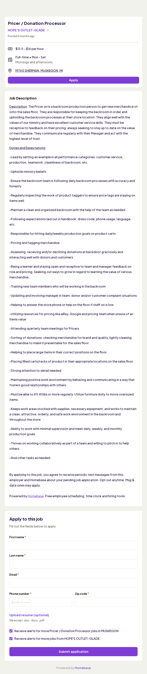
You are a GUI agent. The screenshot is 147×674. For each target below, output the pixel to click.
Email (14, 574)
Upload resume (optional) (29, 615)
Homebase (36, 496)
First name (17, 537)
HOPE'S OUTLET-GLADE (28, 30)
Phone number (20, 594)
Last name (17, 555)
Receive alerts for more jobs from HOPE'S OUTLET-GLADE (57, 639)
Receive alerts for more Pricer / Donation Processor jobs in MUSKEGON (66, 631)
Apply (73, 80)
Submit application (73, 652)
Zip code (82, 594)
